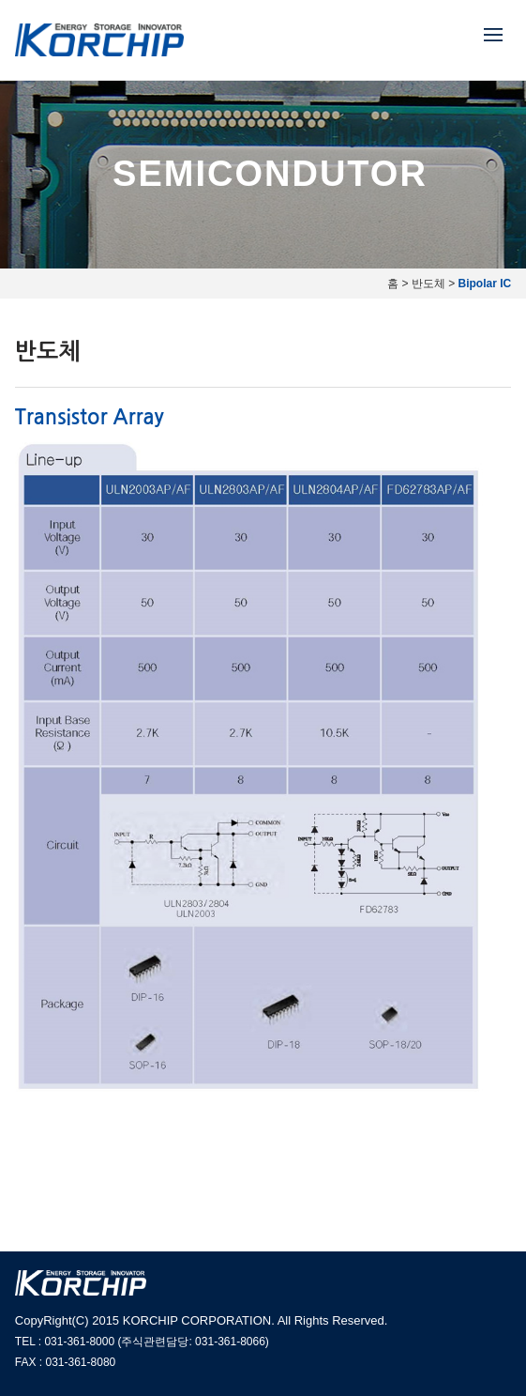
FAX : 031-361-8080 (65, 1362)
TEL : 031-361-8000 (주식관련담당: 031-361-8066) (142, 1341)
